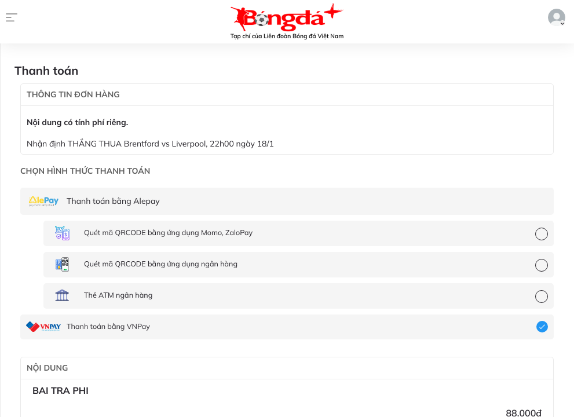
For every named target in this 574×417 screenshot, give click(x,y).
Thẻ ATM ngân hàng (118, 295)
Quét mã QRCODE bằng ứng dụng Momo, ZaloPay (168, 232)
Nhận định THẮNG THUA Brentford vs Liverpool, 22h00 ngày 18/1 (150, 143)
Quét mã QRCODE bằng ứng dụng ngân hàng (160, 264)
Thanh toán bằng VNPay (108, 326)
